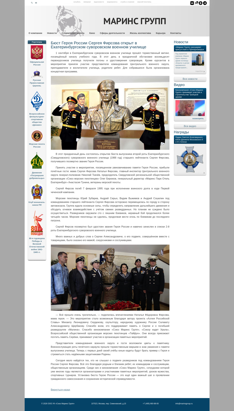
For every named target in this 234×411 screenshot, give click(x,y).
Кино (92, 33)
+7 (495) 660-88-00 (151, 404)
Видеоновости (99, 2)
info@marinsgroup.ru (184, 404)
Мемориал (87, 2)
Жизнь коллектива (140, 33)
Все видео (190, 126)
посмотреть (198, 118)
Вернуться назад (60, 389)
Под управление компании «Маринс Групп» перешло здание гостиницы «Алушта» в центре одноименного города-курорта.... (182, 60)
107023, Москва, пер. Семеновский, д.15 (108, 404)
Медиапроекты (112, 2)
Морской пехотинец (144, 2)
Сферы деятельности (112, 33)
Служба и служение (127, 2)
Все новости (190, 78)
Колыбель (77, 2)
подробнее (199, 71)
